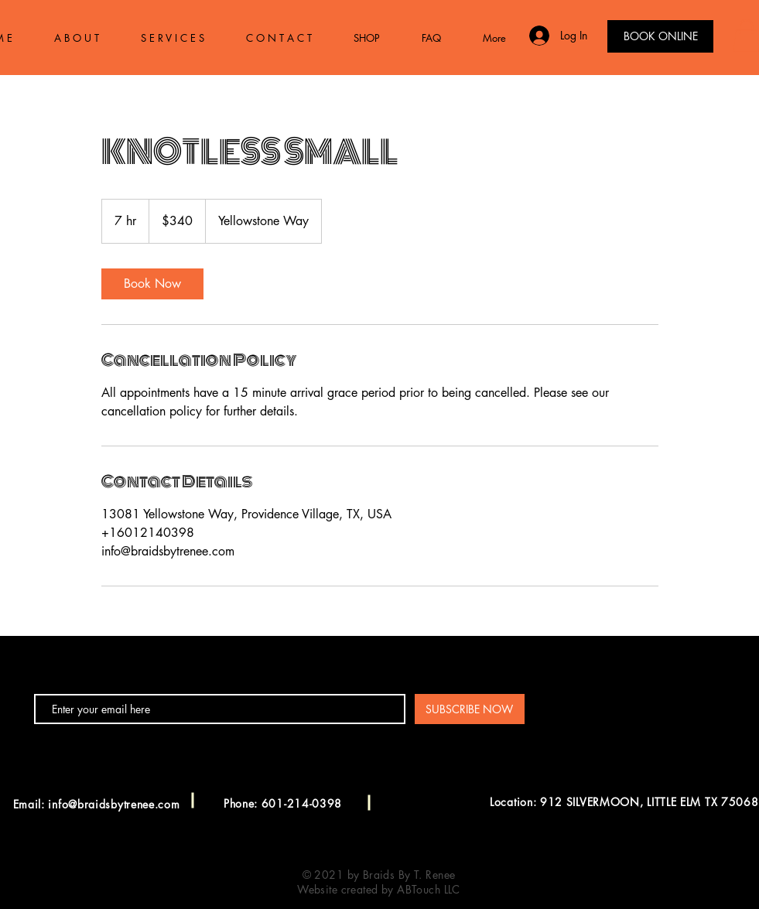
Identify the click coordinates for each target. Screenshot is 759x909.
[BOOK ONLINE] (660, 36)
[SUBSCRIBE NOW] (470, 709)
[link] (152, 283)
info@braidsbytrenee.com (113, 804)
